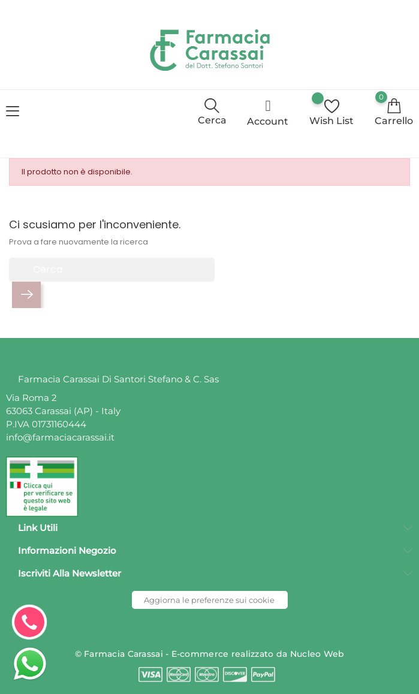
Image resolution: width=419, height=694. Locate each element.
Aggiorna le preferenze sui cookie (209, 600)
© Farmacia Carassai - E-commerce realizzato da (182, 653)
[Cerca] (112, 270)
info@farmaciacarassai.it (60, 437)
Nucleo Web (317, 653)
